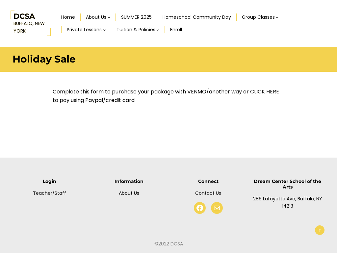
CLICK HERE (264, 91)
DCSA (24, 16)
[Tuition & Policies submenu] (157, 29)
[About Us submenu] (109, 17)
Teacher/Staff (49, 193)
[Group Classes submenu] (277, 17)
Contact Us (208, 193)
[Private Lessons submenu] (104, 29)
